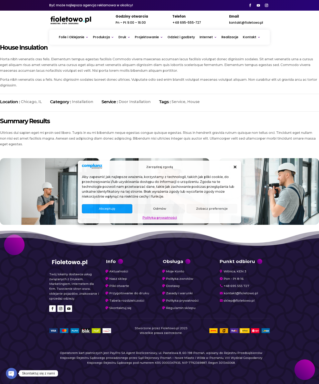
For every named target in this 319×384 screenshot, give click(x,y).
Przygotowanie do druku (129, 293)
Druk (122, 37)
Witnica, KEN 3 (235, 271)
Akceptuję (107, 208)
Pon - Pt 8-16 (234, 279)
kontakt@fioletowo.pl (246, 22)
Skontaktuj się (120, 308)
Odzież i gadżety (181, 37)
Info (111, 261)
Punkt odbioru (237, 261)
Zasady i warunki (179, 293)
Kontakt (249, 37)
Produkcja (101, 37)
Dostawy (173, 286)
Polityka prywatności (159, 218)
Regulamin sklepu (181, 308)
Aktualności (118, 271)
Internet (206, 37)
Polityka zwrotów (179, 279)
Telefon (179, 16)
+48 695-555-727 (186, 22)
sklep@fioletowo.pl (239, 300)
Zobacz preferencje (212, 208)
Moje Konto (175, 271)
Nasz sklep (118, 279)
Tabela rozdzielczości (126, 300)
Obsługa (173, 261)
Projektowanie (147, 37)
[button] (235, 167)
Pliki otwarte (119, 286)
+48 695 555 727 (236, 286)
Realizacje (229, 37)
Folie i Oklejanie (71, 37)
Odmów (159, 208)
